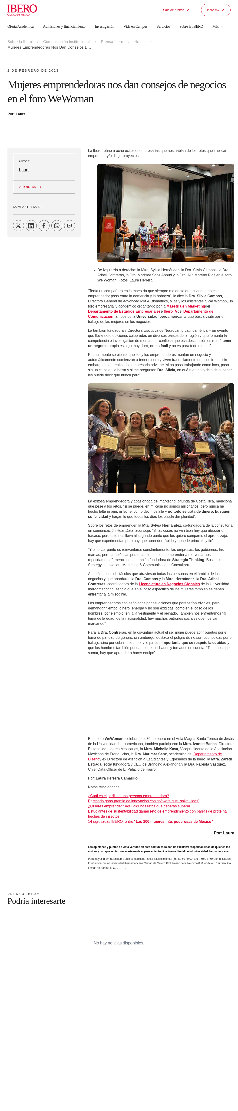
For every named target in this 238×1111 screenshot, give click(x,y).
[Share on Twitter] (18, 225)
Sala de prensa (176, 10)
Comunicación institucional (66, 42)
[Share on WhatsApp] (56, 225)
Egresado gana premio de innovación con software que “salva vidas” (143, 801)
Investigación (104, 26)
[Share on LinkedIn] (31, 225)
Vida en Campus (135, 26)
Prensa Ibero (112, 42)
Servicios (163, 26)
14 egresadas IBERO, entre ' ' (150, 821)
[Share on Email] (69, 225)
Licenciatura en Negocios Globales (169, 584)
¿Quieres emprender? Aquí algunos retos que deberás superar (139, 806)
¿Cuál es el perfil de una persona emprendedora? (128, 796)
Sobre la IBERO (191, 26)
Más (218, 26)
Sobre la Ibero (19, 42)
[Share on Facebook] (44, 225)
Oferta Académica (20, 26)
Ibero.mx (216, 10)
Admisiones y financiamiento (64, 26)
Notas (139, 42)
